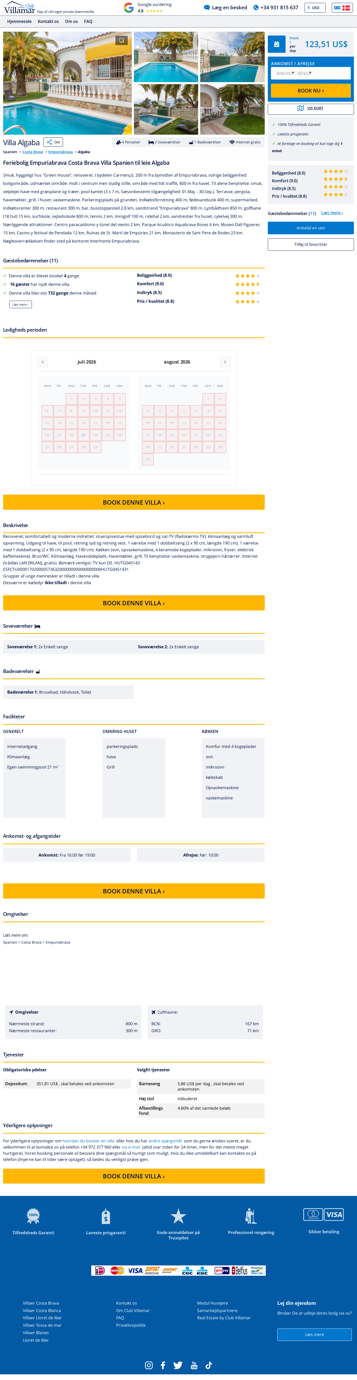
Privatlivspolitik (130, 1330)
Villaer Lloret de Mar (42, 1323)
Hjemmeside (19, 21)
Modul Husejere (212, 1308)
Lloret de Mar (36, 1345)
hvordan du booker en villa (88, 1146)
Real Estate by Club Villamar (224, 1323)
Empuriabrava (60, 151)
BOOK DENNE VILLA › (134, 507)
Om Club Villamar (133, 1315)
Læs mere (314, 1340)
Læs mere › (21, 304)
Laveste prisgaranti (293, 133)
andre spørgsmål (165, 1146)
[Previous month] (43, 362)
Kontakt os (48, 21)
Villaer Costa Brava (41, 1308)
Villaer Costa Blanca (42, 1315)
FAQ (88, 21)
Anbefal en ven (311, 227)
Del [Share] (53, 142)
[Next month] (225, 362)
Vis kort (311, 109)
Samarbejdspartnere (217, 1315)
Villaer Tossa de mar (42, 1330)
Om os (71, 21)
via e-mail (131, 1152)
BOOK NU (311, 90)
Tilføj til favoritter (310, 244)
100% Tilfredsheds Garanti (299, 123)
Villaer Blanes (36, 1338)
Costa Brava (32, 151)
